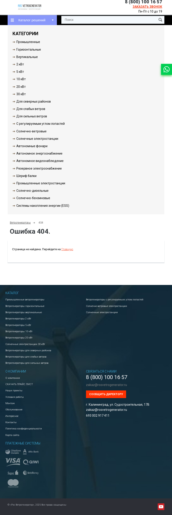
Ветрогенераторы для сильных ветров (26, 363)
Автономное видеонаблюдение (40, 161)
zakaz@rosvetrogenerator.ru (106, 385)
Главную (67, 249)
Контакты (11, 422)
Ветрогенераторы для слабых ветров (25, 356)
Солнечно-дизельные (32, 190)
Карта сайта (12, 435)
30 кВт (21, 94)
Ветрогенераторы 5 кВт (18, 325)
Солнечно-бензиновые (33, 198)
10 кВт (21, 79)
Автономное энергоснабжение (39, 153)
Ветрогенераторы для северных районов (28, 350)
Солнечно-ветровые (31, 131)
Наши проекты (13, 390)
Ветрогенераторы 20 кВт (18, 337)
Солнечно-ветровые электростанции (106, 306)
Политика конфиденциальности (23, 428)
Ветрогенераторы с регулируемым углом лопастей (114, 299)
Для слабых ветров (30, 109)
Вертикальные (27, 57)
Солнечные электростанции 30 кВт (25, 344)
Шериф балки (26, 176)
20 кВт (21, 86)
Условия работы (14, 397)
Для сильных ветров (31, 116)
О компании (12, 378)
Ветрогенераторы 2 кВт (18, 318)
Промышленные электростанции (40, 183)
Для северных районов (33, 101)
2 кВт (20, 64)
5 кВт (20, 71)
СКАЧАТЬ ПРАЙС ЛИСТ (19, 384)
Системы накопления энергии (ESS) (42, 205)
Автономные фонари (31, 146)
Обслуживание (13, 409)
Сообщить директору (106, 394)
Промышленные (28, 42)
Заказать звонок (147, 6)
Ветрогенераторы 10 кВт (18, 331)
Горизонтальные (28, 49)
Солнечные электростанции (37, 138)
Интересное (11, 416)
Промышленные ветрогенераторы (24, 299)
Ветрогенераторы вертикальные (23, 312)
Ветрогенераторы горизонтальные (24, 306)
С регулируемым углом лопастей (40, 123)
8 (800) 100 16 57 (106, 377)
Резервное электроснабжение (39, 168)
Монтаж (10, 403)
